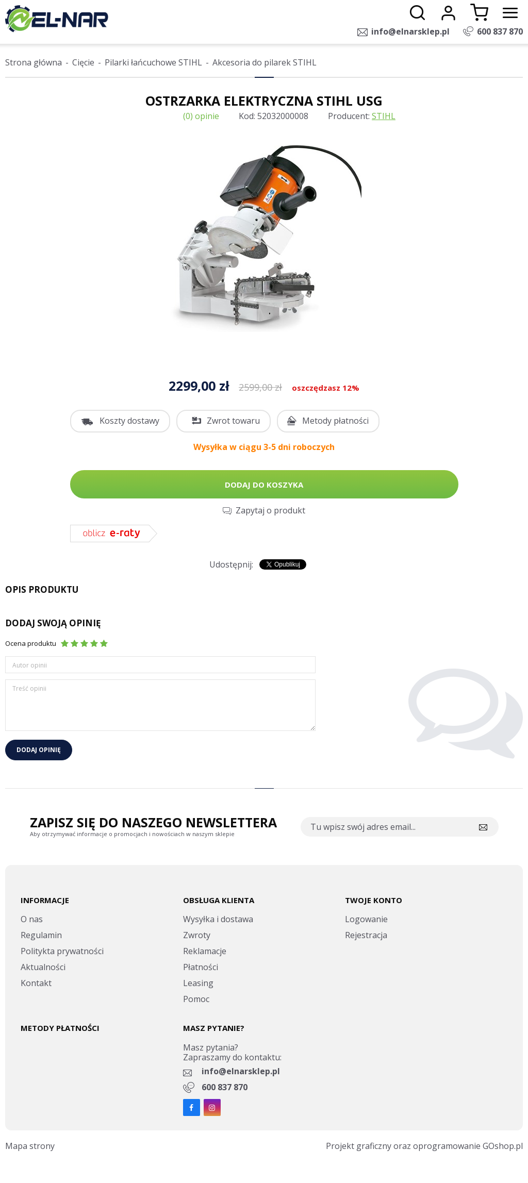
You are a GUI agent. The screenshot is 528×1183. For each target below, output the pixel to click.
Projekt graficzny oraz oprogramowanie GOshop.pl (424, 1146)
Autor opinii (29, 665)
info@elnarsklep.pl (410, 31)
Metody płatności (335, 420)
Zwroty (196, 935)
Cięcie (83, 62)
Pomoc (196, 999)
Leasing (198, 983)
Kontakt (36, 983)
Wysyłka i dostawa (218, 919)
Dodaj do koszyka (264, 484)
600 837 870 (500, 31)
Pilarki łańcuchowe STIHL (153, 62)
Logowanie (366, 919)
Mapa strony (30, 1146)
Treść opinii (29, 688)
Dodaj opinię (38, 749)
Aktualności (43, 967)
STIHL (383, 116)
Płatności (200, 967)
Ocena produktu (30, 643)
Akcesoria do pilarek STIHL (264, 62)
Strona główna (33, 62)
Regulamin (41, 935)
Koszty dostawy (129, 420)
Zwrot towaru (233, 420)
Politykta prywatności (62, 951)
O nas (32, 919)
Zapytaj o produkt (270, 510)
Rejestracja (366, 935)
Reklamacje (204, 951)
